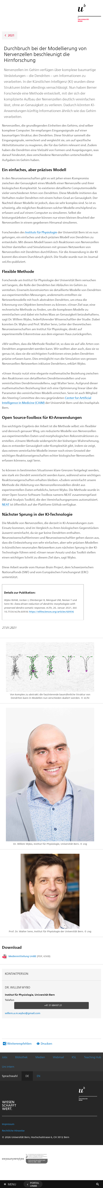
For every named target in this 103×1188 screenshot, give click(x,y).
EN (38, 1076)
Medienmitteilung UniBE (29, 956)
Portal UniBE (34, 1184)
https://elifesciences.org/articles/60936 (51, 611)
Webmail (58, 1057)
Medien (40, 1057)
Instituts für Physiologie (41, 232)
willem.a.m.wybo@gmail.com (22, 1013)
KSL (74, 1057)
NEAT (5, 504)
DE (27, 1076)
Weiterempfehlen (19, 1043)
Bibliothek (21, 1057)
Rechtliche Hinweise (13, 1130)
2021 (11, 35)
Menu (12, 1183)
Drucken (46, 1043)
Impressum (8, 1124)
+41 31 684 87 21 (53, 1005)
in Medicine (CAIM (31, 403)
